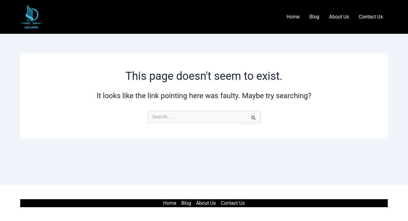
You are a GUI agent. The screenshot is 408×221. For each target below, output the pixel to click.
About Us (339, 17)
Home (293, 17)
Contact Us (371, 17)
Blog (314, 17)
